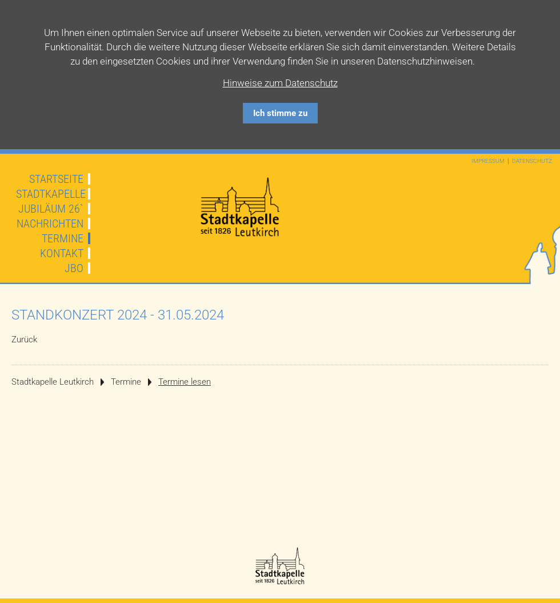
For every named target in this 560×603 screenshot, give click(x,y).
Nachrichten (50, 223)
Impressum (488, 161)
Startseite (56, 179)
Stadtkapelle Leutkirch (52, 382)
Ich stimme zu (280, 113)
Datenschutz (532, 161)
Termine (62, 238)
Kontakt (61, 253)
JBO (74, 268)
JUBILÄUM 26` (50, 208)
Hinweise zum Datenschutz (280, 83)
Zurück (24, 339)
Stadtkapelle (51, 193)
